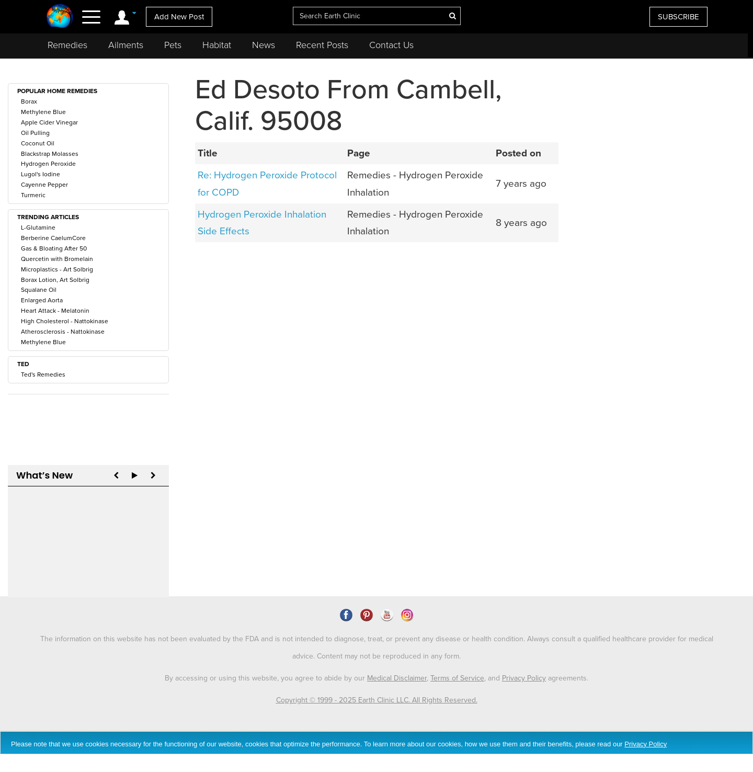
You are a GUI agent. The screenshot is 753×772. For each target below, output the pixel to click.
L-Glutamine (38, 227)
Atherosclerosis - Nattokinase (63, 331)
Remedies (67, 45)
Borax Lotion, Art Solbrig (55, 279)
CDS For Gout (55, 520)
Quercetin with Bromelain (57, 259)
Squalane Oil (38, 289)
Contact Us (391, 45)
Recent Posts (322, 45)
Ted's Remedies (43, 374)
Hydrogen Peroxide (48, 163)
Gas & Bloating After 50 (54, 248)
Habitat (216, 45)
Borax (29, 101)
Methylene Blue (43, 112)
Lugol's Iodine (40, 174)
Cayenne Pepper (44, 184)
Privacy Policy (524, 661)
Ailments (125, 45)
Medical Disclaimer (397, 661)
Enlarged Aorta (42, 300)
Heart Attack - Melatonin (55, 310)
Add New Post (179, 16)
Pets (172, 45)
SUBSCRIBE (678, 16)
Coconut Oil (37, 143)
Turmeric (33, 195)
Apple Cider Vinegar (49, 122)
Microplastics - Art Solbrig (57, 269)
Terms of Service (457, 661)
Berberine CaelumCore (53, 238)
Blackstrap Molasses (49, 153)
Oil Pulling (35, 133)
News (263, 45)
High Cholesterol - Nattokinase (64, 321)
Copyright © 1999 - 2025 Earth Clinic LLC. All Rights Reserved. (376, 683)
